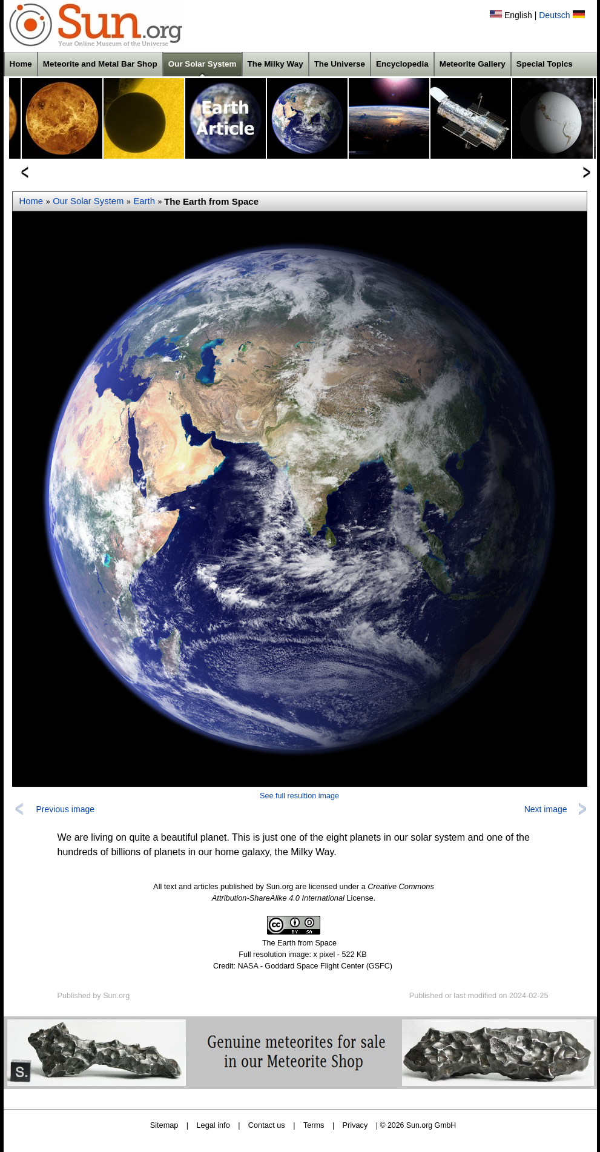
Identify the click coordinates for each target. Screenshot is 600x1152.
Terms (314, 1125)
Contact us (266, 1125)
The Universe (339, 63)
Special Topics (544, 63)
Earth (144, 201)
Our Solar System (202, 63)
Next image (545, 809)
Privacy (355, 1125)
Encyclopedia (402, 63)
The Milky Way (275, 63)
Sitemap (164, 1125)
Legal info (213, 1125)
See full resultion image (299, 796)
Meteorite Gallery (473, 63)
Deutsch (554, 15)
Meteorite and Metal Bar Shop (100, 63)
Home (21, 63)
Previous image (65, 809)
